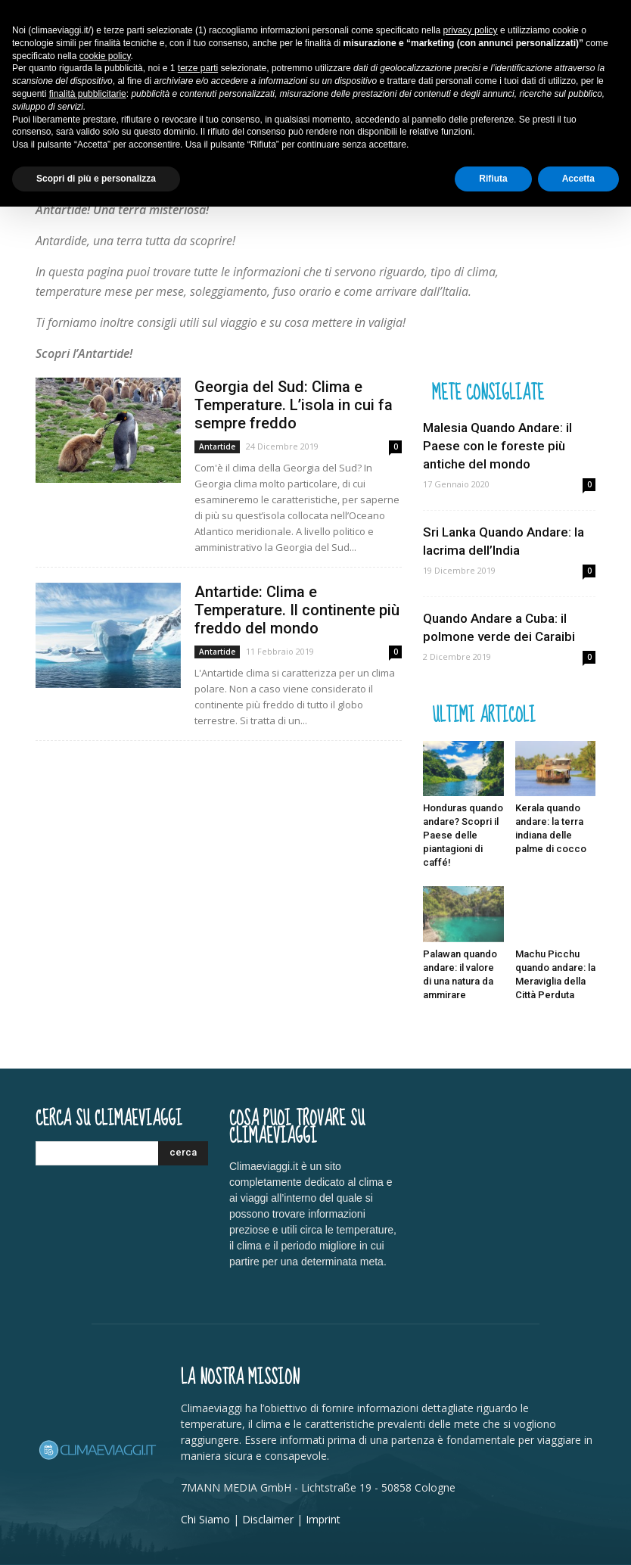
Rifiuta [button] (493, 178)
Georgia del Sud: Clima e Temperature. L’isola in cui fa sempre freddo (293, 405)
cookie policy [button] (105, 56)
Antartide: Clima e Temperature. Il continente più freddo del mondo (296, 610)
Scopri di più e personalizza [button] (96, 178)
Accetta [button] (578, 178)
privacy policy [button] (470, 30)
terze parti (198, 68)
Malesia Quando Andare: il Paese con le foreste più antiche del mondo (497, 445)
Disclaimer (268, 1519)
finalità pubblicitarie (87, 94)
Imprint (323, 1519)
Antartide (217, 446)
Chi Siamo (205, 1519)
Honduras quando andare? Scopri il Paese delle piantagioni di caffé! (463, 835)
